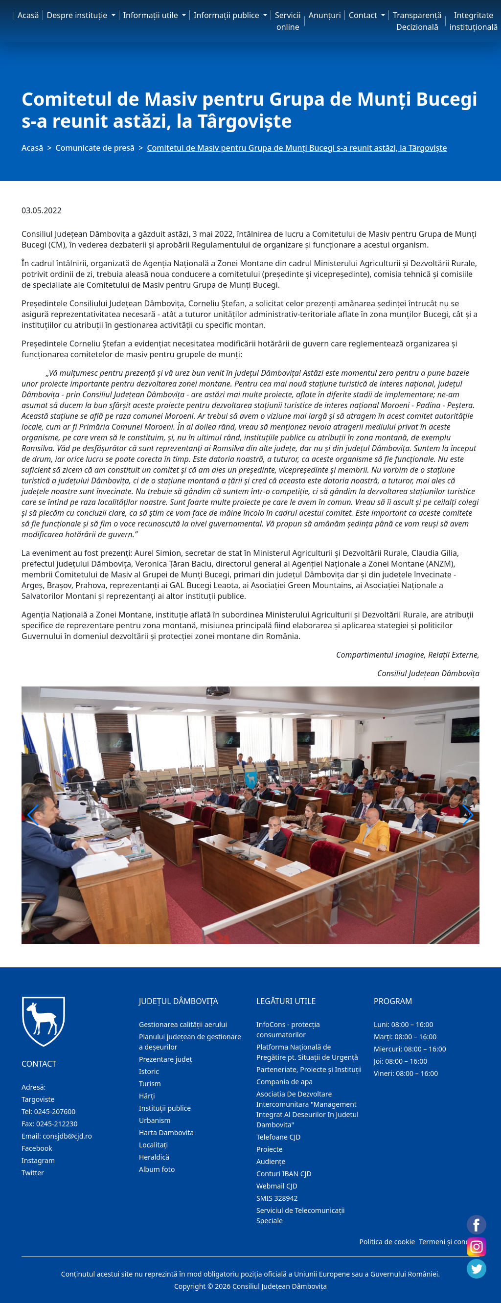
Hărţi (147, 1095)
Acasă (28, 15)
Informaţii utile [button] (151, 15)
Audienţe (270, 1161)
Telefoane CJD (278, 1137)
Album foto (157, 1169)
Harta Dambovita (166, 1132)
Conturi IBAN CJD (284, 1173)
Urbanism (155, 1120)
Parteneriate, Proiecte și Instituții (309, 1069)
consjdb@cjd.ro (67, 1136)
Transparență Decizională (417, 21)
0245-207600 (55, 1111)
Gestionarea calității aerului (183, 1024)
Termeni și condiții (448, 1241)
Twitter (33, 1172)
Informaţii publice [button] (227, 15)
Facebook (37, 1148)
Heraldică (154, 1157)
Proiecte (269, 1149)
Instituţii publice (165, 1108)
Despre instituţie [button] (78, 15)
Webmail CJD (276, 1185)
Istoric (149, 1071)
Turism (150, 1083)
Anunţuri (325, 15)
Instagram (38, 1160)
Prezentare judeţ (165, 1059)
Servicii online (288, 21)
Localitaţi (153, 1144)
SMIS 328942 (277, 1198)
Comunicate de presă (95, 147)
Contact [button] (364, 15)
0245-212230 (57, 1123)
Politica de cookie (387, 1241)
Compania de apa (284, 1081)
